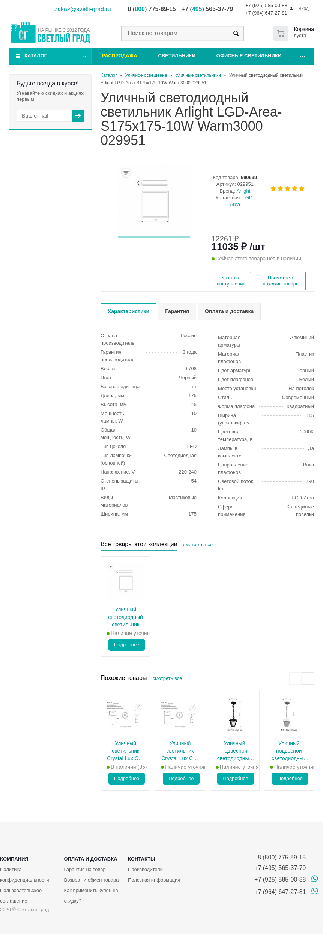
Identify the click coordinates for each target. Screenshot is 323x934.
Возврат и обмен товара (91, 880)
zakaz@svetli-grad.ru (82, 9)
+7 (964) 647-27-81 (266, 13)
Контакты (141, 859)
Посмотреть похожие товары (281, 281)
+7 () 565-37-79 (207, 9)
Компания (14, 859)
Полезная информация (154, 880)
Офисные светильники (249, 55)
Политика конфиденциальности (24, 875)
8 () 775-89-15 (152, 9)
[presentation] (295, 678)
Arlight (243, 191)
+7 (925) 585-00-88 (266, 5)
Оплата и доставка (90, 859)
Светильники (176, 55)
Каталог (35, 55)
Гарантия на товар (84, 869)
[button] (154, 237)
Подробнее (126, 644)
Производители (145, 869)
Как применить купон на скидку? (91, 896)
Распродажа (119, 55)
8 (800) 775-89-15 (280, 857)
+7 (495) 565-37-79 (280, 868)
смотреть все (198, 544)
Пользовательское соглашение (21, 896)
